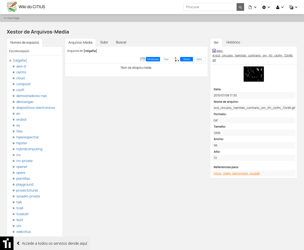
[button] (252, 7)
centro (21, 71)
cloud (20, 77)
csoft (20, 89)
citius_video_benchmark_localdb (237, 173)
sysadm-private (28, 195)
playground (24, 184)
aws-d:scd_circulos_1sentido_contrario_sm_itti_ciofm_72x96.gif (252, 54)
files (19, 130)
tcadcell (22, 213)
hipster (21, 142)
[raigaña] (20, 60)
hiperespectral (27, 136)
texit (19, 219)
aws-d (21, 66)
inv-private (24, 160)
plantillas (23, 178)
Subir (104, 41)
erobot (21, 119)
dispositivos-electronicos (35, 107)
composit (23, 83)
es (18, 125)
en (18, 113)
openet (21, 166)
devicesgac (25, 101)
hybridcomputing (29, 148)
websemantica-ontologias (36, 237)
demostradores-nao (31, 95)
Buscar (121, 41)
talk (19, 201)
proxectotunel (27, 190)
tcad (19, 207)
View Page (13, 17)
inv (18, 154)
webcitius (23, 231)
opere (20, 172)
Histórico (233, 41)
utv (18, 225)
